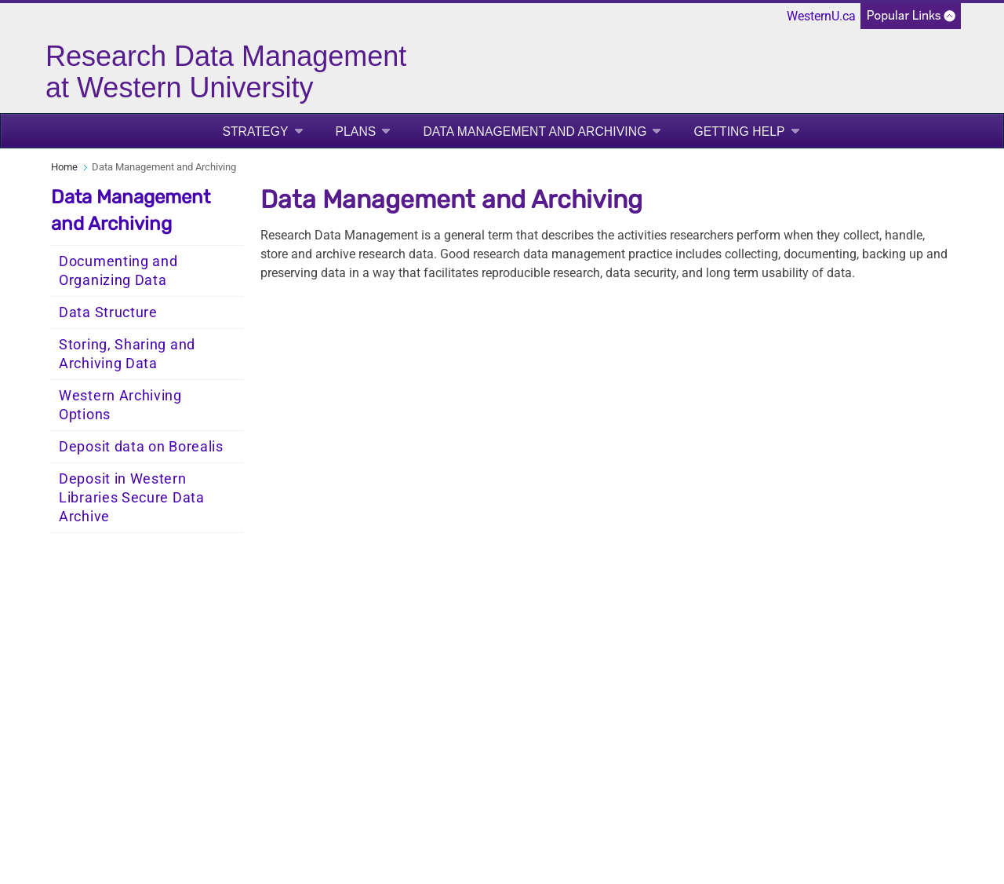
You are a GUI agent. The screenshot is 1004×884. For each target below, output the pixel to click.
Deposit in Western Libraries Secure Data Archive (132, 497)
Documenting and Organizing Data (118, 271)
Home (64, 167)
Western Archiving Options (120, 405)
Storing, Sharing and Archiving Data (127, 354)
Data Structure (108, 312)
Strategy (255, 131)
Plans (356, 131)
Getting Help (738, 131)
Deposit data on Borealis (141, 447)
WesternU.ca (821, 16)
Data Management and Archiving (534, 131)
